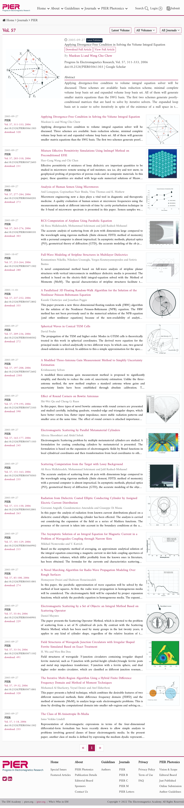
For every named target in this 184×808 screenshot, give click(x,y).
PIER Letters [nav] (126, 794)
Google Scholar (116, 67)
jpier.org (41, 804)
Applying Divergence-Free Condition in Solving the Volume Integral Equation (114, 45)
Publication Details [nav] (86, 777)
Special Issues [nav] (58, 772)
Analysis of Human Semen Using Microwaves (70, 187)
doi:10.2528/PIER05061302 (20, 727)
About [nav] (57, 8)
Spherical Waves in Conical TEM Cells (66, 327)
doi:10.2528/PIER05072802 (20, 302)
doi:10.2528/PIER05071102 (20, 655)
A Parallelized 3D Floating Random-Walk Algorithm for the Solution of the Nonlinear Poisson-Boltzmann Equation (90, 293)
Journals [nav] (92, 8)
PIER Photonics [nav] (114, 8)
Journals (22, 20)
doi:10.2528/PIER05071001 (20, 691)
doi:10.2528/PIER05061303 (83, 67)
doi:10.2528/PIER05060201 (20, 198)
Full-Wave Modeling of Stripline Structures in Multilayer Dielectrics (85, 255)
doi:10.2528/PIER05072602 (20, 372)
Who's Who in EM (58, 804)
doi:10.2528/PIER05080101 (20, 232)
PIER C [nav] (123, 783)
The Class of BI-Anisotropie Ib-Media (65, 716)
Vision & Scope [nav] (168, 772)
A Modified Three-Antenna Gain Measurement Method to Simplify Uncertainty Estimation (92, 363)
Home (10, 20)
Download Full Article (78, 49)
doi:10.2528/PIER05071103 (20, 442)
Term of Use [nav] (145, 777)
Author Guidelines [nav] (170, 794)
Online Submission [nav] (170, 788)
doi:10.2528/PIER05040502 (20, 338)
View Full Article (105, 49)
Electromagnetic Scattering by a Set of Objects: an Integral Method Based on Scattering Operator (90, 610)
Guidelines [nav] (74, 8)
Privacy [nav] (143, 765)
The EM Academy (11, 804)
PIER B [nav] (123, 777)
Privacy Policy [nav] (146, 772)
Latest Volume (119, 30)
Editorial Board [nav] (84, 783)
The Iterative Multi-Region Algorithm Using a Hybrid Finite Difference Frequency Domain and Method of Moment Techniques (87, 682)
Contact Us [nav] (81, 794)
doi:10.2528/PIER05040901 (20, 619)
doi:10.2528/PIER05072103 (20, 408)
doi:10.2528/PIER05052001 (20, 510)
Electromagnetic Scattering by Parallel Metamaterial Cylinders (81, 431)
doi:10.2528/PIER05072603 (20, 162)
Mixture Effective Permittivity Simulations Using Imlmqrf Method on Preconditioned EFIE (86, 153)
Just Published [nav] (167, 783)
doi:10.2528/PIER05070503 (20, 476)
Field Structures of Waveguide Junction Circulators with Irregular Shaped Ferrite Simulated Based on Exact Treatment (88, 646)
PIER (34, 20)
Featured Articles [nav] (61, 777)
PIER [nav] (122, 772)
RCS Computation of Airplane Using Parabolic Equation (77, 221)
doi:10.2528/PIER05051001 (20, 583)
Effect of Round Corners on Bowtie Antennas (70, 397)
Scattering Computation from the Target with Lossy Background (83, 465)
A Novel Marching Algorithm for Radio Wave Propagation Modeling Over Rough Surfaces (89, 574)
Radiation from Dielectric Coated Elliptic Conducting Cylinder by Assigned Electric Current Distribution (89, 501)
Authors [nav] (105, 772)
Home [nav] (43, 8)
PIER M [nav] (124, 788)
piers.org (28, 804)
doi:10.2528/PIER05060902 (20, 546)
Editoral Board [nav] (168, 777)
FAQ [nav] (141, 783)
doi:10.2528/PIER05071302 (20, 266)
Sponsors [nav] (80, 788)
